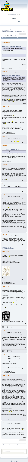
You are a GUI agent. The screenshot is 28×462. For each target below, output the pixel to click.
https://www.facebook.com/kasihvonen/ (8, 248)
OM (3, 422)
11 (11, 35)
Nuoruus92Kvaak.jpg (6, 276)
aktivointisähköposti (13, 14)
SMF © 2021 (14, 460)
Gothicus (4, 145)
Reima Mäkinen (6, 42)
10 (10, 35)
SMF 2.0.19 (9, 460)
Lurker (4, 183)
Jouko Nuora (5, 106)
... (12, 35)
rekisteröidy (21, 13)
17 (13, 35)
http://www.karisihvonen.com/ (6, 247)
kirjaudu (16, 13)
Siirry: (25, 449)
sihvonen (4, 234)
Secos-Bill (4, 71)
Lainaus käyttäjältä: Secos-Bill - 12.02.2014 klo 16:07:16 (11, 149)
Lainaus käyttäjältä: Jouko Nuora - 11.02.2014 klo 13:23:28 (11, 46)
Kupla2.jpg (4, 321)
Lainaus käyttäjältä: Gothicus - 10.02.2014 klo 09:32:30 (11, 75)
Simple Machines (18, 460)
